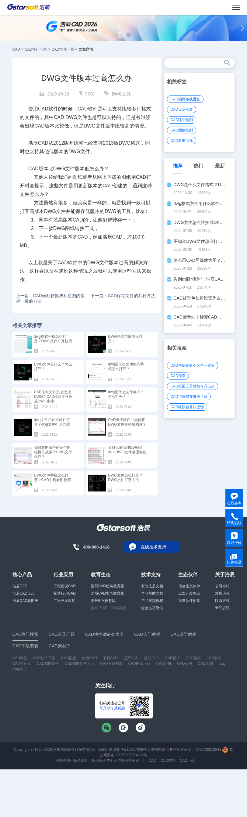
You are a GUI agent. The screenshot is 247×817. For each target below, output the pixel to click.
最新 (220, 165)
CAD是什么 (21, 663)
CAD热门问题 (36, 49)
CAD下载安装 (111, 663)
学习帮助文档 (152, 593)
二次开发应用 (64, 601)
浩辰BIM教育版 (103, 601)
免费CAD (89, 658)
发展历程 (222, 593)
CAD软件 (168, 760)
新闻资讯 (222, 608)
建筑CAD (151, 658)
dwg (221, 663)
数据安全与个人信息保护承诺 (115, 760)
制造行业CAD (65, 593)
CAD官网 (184, 663)
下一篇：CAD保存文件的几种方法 (123, 295)
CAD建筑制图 (181, 120)
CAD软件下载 (44, 658)
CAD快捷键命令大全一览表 (192, 365)
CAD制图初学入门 (79, 663)
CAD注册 (163, 663)
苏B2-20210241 (208, 749)
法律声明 (62, 760)
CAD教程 (193, 658)
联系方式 (222, 601)
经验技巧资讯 (152, 608)
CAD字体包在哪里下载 (188, 396)
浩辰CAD (19, 586)
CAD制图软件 (48, 663)
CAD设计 (172, 658)
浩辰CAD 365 (23, 593)
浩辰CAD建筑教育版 (107, 586)
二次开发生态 (189, 593)
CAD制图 (19, 658)
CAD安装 (214, 658)
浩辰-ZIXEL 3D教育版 (108, 608)
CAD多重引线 (181, 141)
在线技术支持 (153, 547)
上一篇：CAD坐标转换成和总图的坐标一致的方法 (50, 298)
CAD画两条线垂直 (185, 99)
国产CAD (131, 658)
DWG (71, 117)
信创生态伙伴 (189, 586)
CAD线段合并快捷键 (187, 407)
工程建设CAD (65, 586)
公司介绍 (222, 586)
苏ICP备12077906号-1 (131, 749)
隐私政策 (80, 760)
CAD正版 (68, 658)
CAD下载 (187, 760)
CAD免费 (177, 376)
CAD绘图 (205, 663)
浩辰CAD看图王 (25, 601)
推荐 (178, 165)
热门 (199, 165)
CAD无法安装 (181, 109)
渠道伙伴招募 (189, 601)
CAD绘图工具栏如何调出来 (192, 386)
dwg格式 (19, 669)
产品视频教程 (152, 601)
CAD (16, 49)
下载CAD (110, 658)
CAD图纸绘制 (181, 130)
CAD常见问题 (62, 49)
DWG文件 (121, 94)
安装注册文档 (152, 586)
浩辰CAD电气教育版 (107, 593)
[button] (119, 35)
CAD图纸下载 (139, 663)
